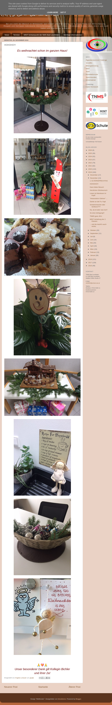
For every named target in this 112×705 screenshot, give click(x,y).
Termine (16, 35)
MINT (88, 69)
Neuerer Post (10, 687)
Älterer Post (74, 687)
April (92, 246)
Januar (93, 255)
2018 (90, 259)
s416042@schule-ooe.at (93, 283)
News (7, 35)
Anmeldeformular (92, 74)
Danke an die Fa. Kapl (98, 201)
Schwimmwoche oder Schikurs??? (97, 206)
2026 (90, 150)
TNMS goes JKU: (96, 216)
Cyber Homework (92, 87)
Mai (91, 243)
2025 (90, 153)
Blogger (78, 699)
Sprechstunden (91, 77)
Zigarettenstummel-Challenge (96, 60)
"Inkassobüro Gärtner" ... (98, 198)
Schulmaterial (91, 80)
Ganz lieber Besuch (97, 187)
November (94, 178)
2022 (90, 163)
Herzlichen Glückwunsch (98, 190)
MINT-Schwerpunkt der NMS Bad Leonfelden (41, 35)
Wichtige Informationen (73, 35)
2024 (90, 156)
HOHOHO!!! (94, 184)
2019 (90, 172)
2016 (90, 266)
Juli (91, 236)
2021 (90, 166)
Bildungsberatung (92, 66)
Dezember (94, 175)
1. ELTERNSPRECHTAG (99, 181)
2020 (90, 169)
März (92, 249)
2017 (90, 262)
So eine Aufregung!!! (97, 213)
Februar (93, 252)
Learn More (52, 12)
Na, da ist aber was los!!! (98, 210)
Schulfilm (89, 63)
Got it (63, 12)
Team (88, 71)
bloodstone (62, 699)
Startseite (43, 687)
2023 (90, 160)
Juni (92, 240)
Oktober (93, 230)
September (94, 233)
